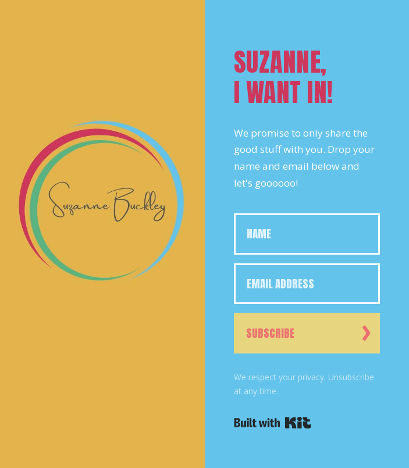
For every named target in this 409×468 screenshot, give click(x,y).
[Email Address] (307, 284)
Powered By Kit (272, 422)
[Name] (307, 234)
